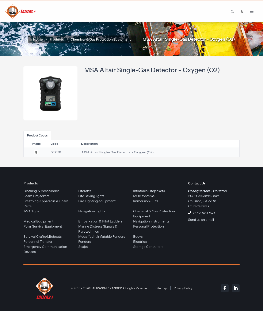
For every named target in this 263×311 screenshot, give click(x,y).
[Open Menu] (253, 11)
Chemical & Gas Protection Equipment (100, 39)
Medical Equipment (38, 221)
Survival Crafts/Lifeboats (42, 236)
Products (56, 39)
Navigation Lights (91, 211)
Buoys (138, 236)
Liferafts (84, 191)
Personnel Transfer (38, 241)
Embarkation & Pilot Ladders (100, 221)
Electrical (140, 241)
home (38, 39)
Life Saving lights (91, 196)
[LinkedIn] (236, 288)
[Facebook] (225, 288)
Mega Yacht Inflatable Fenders (101, 236)
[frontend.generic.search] (231, 11)
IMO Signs (31, 211)
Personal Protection (148, 226)
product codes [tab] (37, 135)
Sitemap (161, 288)
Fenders (84, 241)
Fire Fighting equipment (96, 201)
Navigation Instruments (151, 221)
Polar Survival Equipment (42, 226)
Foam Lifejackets (36, 196)
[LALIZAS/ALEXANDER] (43, 288)
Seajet (83, 246)
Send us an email (201, 219)
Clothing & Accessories (41, 191)
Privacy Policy (183, 288)
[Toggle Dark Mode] (242, 11)
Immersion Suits (145, 201)
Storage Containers (148, 246)
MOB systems (144, 196)
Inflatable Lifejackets (149, 191)
